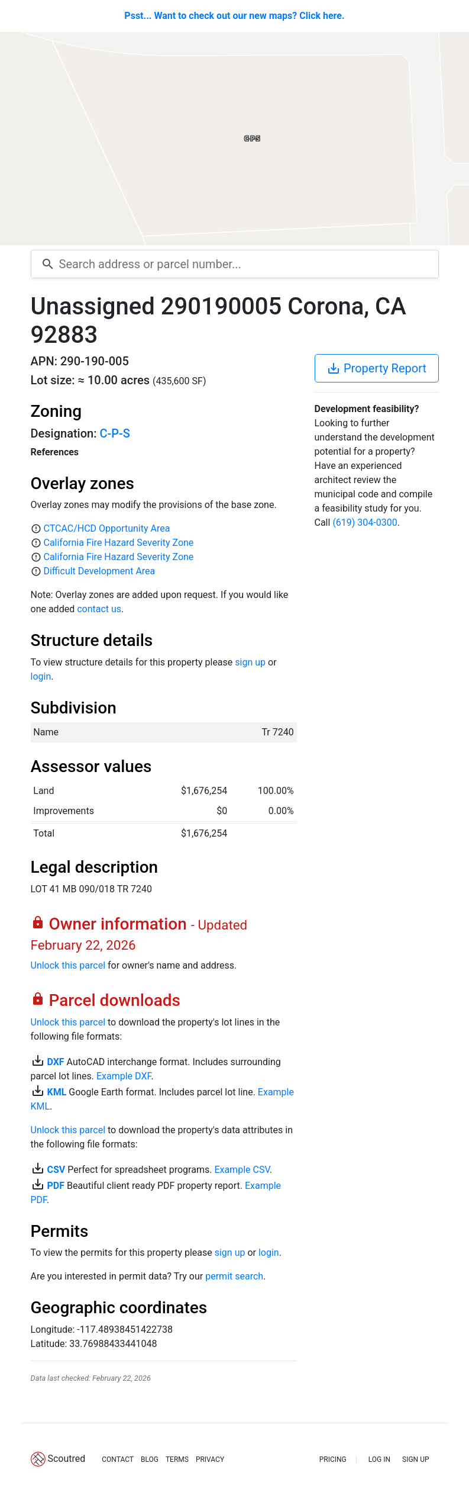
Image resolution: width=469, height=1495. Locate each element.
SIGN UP (415, 1459)
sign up (250, 662)
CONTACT (118, 1459)
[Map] (234, 138)
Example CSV (241, 1169)
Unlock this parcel (68, 965)
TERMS (177, 1459)
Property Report (376, 368)
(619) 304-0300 (364, 522)
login (41, 676)
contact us (99, 609)
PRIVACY (210, 1459)
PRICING (333, 1459)
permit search (234, 1276)
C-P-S (114, 433)
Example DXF (123, 1076)
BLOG (150, 1459)
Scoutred (66, 1458)
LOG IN (379, 1459)
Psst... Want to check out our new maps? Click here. (234, 15)
